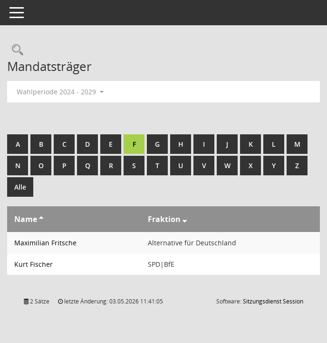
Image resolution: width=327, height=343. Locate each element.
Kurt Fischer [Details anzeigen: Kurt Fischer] (33, 264)
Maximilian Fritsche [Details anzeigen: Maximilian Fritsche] (45, 242)
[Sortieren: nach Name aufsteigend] (41, 219)
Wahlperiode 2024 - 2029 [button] (60, 91)
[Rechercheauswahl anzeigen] (15, 50)
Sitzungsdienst (273, 301)
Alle (20, 187)
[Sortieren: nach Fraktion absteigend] (185, 219)
